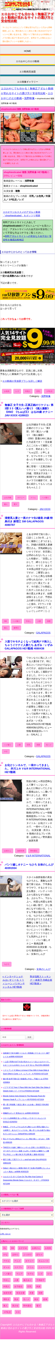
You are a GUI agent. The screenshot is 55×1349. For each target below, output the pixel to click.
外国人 (27, 391)
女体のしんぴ (43, 969)
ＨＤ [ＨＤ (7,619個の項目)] (18, 1312)
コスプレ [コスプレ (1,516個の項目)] (18, 1267)
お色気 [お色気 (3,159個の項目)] (48, 1248)
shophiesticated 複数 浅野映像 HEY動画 (20, 109)
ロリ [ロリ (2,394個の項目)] (49, 1274)
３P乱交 (49, 391)
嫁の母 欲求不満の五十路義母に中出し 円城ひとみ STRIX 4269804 (25, 1080)
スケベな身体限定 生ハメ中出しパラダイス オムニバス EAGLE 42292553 (24, 1120)
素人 (6, 504)
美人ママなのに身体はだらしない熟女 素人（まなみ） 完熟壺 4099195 (26, 1140)
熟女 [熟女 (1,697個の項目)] (16, 1299)
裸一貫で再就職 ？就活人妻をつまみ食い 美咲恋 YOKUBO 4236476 (26, 1106)
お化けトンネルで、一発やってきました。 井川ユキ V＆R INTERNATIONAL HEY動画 (27, 769)
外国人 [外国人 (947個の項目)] (6, 1286)
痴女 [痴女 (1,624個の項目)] (36, 1299)
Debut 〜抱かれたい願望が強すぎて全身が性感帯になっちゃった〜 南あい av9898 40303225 (26, 1170)
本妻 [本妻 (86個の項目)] (31, 1293)
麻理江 (16, 628)
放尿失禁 (20, 851)
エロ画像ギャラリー (27, 82)
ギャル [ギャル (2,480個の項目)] (6, 1267)
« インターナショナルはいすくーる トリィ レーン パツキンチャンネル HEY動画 (13, 981)
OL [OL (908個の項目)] (4, 1248)
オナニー (20, 498)
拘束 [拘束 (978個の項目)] (38, 1286)
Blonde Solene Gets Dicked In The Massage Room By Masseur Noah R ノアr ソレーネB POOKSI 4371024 (24, 1097)
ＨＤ (6, 751)
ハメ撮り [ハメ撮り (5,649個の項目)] (7, 1274)
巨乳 (38, 391)
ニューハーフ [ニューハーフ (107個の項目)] (44, 1267)
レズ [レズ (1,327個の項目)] (40, 1274)
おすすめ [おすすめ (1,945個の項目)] (23, 1248)
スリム (33, 498)
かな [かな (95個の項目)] (5, 1254)
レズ (17, 391)
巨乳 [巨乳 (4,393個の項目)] (29, 1286)
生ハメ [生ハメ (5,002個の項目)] (26, 1299)
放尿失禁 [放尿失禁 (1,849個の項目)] (7, 1293)
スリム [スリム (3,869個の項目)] (30, 1267)
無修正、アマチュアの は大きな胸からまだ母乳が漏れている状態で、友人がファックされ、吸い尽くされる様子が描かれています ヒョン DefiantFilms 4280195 (26, 1130)
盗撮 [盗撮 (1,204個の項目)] (45, 1299)
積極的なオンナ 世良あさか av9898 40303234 (21, 1113)
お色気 (6, 391)
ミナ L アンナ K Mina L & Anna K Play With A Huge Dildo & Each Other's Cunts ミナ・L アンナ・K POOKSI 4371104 (26, 1072)
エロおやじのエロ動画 (27, 61)
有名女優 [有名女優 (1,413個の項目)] (20, 1293)
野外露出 (33, 851)
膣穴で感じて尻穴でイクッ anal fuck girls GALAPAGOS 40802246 (25, 1161)
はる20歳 (7, 498)
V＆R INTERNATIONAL (38, 855)
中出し (28, 621)
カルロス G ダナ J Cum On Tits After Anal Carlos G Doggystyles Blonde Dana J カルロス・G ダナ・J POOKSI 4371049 (26, 1180)
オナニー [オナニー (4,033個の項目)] (29, 1261)
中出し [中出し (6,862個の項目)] (6, 1280)
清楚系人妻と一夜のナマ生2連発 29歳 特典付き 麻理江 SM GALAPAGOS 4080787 (29, 521)
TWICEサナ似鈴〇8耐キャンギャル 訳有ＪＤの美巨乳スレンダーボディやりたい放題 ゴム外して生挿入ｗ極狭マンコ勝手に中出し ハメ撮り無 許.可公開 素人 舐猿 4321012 (26, 1150)
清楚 (48, 621)
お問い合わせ (5, 1234)
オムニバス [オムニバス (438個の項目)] (43, 1261)
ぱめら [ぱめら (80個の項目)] (15, 1254)
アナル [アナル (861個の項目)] (6, 1261)
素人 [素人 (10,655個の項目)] (5, 1306)
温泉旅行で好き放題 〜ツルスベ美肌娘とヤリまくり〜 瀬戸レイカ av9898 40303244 (26, 1055)
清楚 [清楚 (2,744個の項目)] (40, 1293)
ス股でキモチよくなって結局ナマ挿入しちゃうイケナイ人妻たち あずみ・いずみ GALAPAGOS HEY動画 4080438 (29, 645)
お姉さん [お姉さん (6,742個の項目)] (36, 1248)
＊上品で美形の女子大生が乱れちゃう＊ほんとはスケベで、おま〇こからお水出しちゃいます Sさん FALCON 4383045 (26, 1063)
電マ (15, 504)
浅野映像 (29, 98)
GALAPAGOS (43, 633)
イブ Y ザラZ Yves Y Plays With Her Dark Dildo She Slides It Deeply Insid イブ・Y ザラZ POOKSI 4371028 (26, 1089)
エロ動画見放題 (27, 71)
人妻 (39, 621)
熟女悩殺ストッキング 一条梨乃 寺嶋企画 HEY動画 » (41, 980)
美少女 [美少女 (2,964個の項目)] (15, 1306)
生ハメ (48, 745)
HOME (27, 51)
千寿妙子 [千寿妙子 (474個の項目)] (40, 1280)
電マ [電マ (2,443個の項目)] (38, 1306)
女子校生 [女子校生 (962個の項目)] (18, 1286)
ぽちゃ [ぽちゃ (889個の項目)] (39, 1254)
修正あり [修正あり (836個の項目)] (27, 1280)
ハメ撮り (45, 498)
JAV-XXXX (45, 509)
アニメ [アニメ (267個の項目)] (17, 1261)
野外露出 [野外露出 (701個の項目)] (27, 1306)
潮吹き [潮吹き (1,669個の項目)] (6, 1299)
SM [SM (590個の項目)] (12, 1248)
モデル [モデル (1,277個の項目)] (30, 1274)
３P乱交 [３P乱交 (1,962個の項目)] (7, 1312)
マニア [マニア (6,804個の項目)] (19, 1274)
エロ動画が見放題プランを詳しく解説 (22, 381)
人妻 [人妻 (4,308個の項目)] (16, 1280)
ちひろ (6, 964)
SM (5, 621)
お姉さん (7, 851)
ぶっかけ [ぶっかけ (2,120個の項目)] (27, 1254)
